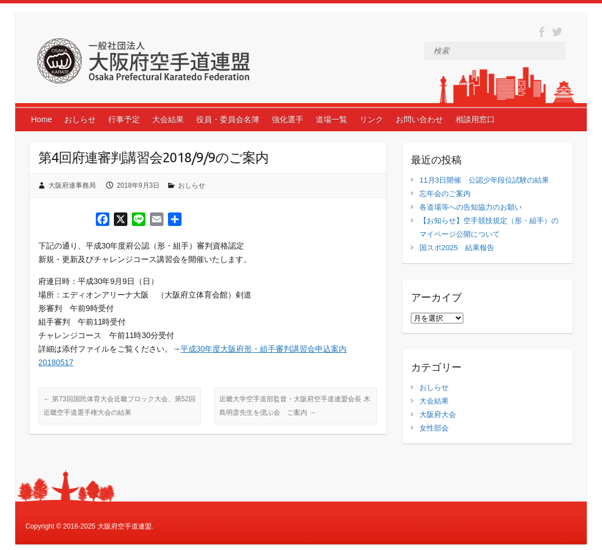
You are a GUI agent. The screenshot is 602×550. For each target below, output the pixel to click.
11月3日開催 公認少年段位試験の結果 (484, 180)
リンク (371, 119)
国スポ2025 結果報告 (456, 247)
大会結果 (168, 119)
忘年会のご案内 (445, 193)
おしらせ (80, 119)
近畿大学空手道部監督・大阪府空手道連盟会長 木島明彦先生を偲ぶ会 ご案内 (294, 405)
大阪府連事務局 (72, 185)
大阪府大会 (437, 414)
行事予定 (124, 119)
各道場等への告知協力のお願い (470, 207)
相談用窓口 (475, 119)
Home (41, 119)
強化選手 (287, 119)
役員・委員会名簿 (227, 119)
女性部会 (434, 428)
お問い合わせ (419, 119)
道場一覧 (331, 119)
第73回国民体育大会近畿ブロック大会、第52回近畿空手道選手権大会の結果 (119, 405)
